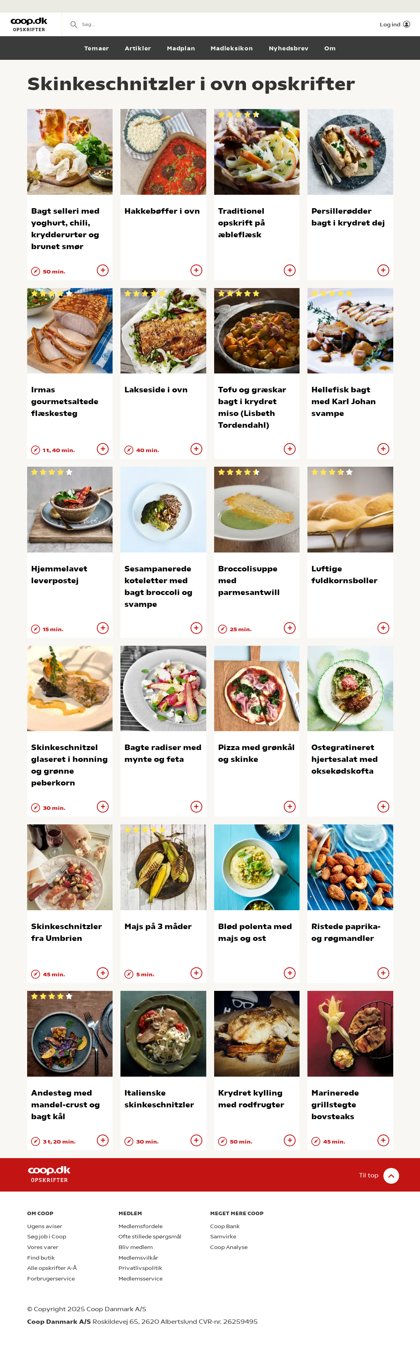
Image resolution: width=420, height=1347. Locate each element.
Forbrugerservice (51, 1278)
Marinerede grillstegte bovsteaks (335, 1104)
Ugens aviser (44, 1226)
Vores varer (42, 1247)
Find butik (41, 1258)
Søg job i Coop (46, 1236)
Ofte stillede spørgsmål (149, 1236)
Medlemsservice (140, 1278)
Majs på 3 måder (158, 926)
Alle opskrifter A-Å (52, 1268)
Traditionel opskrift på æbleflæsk (241, 223)
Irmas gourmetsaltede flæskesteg (64, 401)
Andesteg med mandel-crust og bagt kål (65, 1104)
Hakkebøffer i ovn (162, 211)
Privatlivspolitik (140, 1268)
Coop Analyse (229, 1247)
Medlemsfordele (140, 1226)
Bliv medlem (135, 1247)
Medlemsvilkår (138, 1258)
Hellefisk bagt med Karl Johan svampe (343, 401)
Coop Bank (225, 1226)
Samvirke (223, 1236)
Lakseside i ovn (156, 389)
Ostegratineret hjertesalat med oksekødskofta (344, 759)
